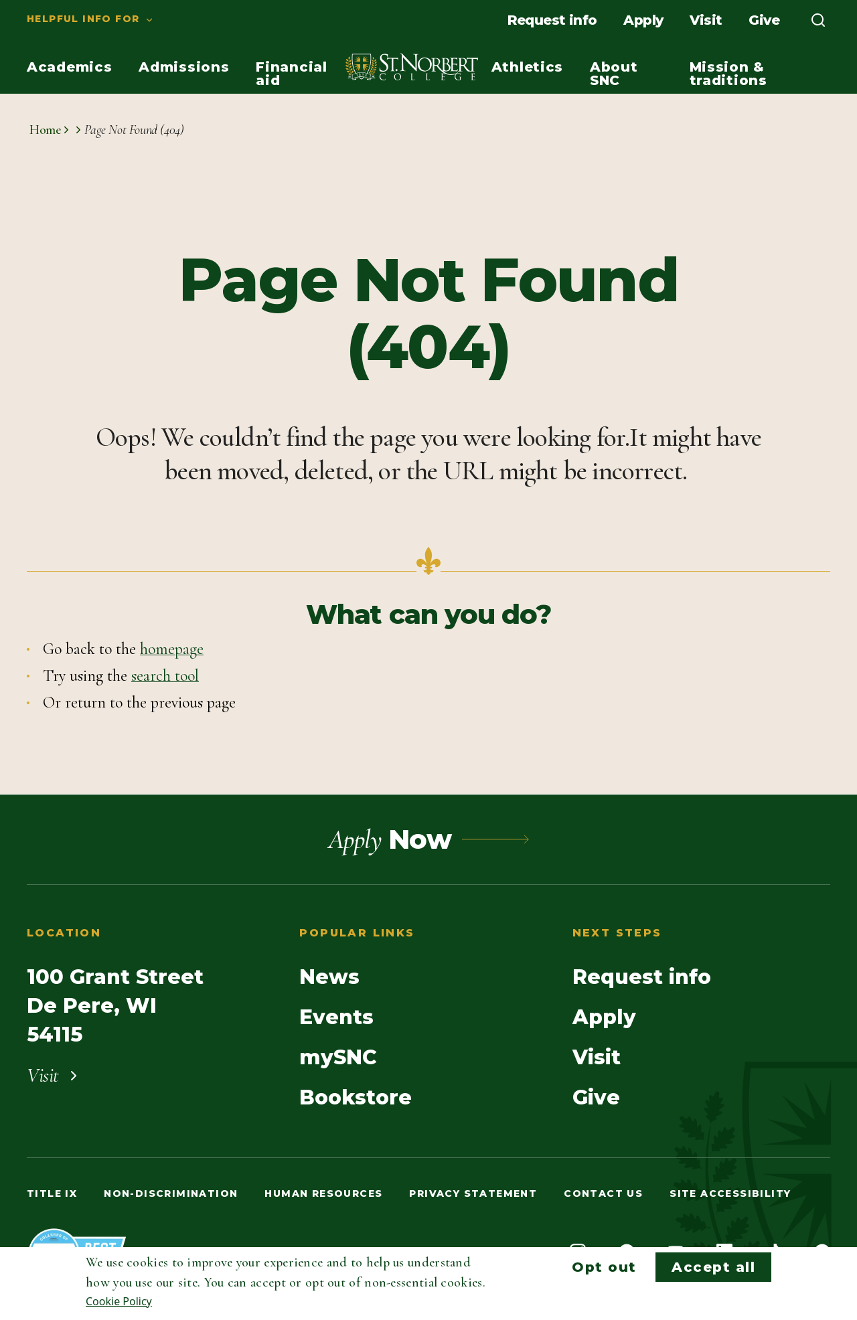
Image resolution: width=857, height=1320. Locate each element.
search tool (165, 675)
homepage (172, 649)
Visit (706, 20)
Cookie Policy (119, 1301)
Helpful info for (83, 19)
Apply (643, 20)
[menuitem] (77, 20)
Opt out (604, 1267)
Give (764, 20)
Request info (552, 20)
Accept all (713, 1267)
